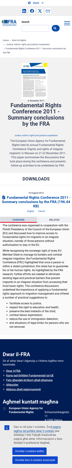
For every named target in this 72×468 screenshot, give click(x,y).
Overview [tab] (18, 219)
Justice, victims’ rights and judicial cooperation (28, 44)
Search (25, 22)
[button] (24, 11)
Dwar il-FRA (13, 371)
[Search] (35, 28)
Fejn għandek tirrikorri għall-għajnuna (29, 380)
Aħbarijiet (12, 384)
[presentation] (18, 220)
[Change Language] (36, 3)
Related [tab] (54, 219)
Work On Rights (19, 40)
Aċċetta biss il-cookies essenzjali (35, 460)
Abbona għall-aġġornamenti (23, 389)
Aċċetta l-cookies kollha (29, 451)
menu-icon (67, 23)
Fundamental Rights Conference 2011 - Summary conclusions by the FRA (35, 202)
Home (6, 40)
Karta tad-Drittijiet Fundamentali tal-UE (30, 375)
